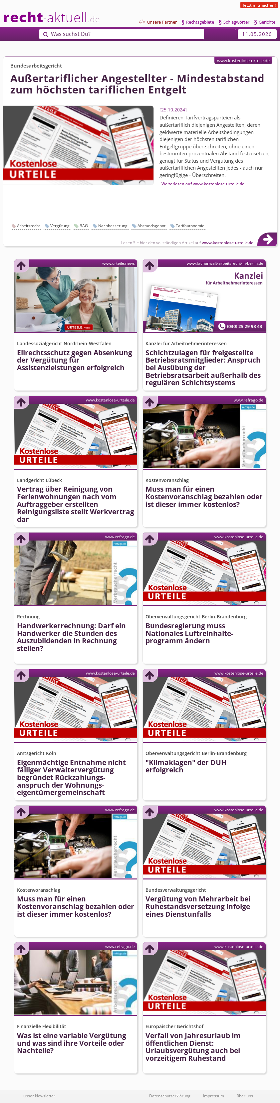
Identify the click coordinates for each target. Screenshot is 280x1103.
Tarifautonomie (190, 226)
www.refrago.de (248, 399)
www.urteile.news (118, 263)
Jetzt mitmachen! (259, 5)
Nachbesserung (113, 226)
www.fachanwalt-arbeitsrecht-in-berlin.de (225, 263)
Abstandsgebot (151, 226)
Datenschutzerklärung (169, 1095)
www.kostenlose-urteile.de (243, 61)
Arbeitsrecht (28, 226)
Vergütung (60, 226)
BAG (84, 226)
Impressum (213, 1095)
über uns (245, 1095)
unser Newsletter (39, 1095)
